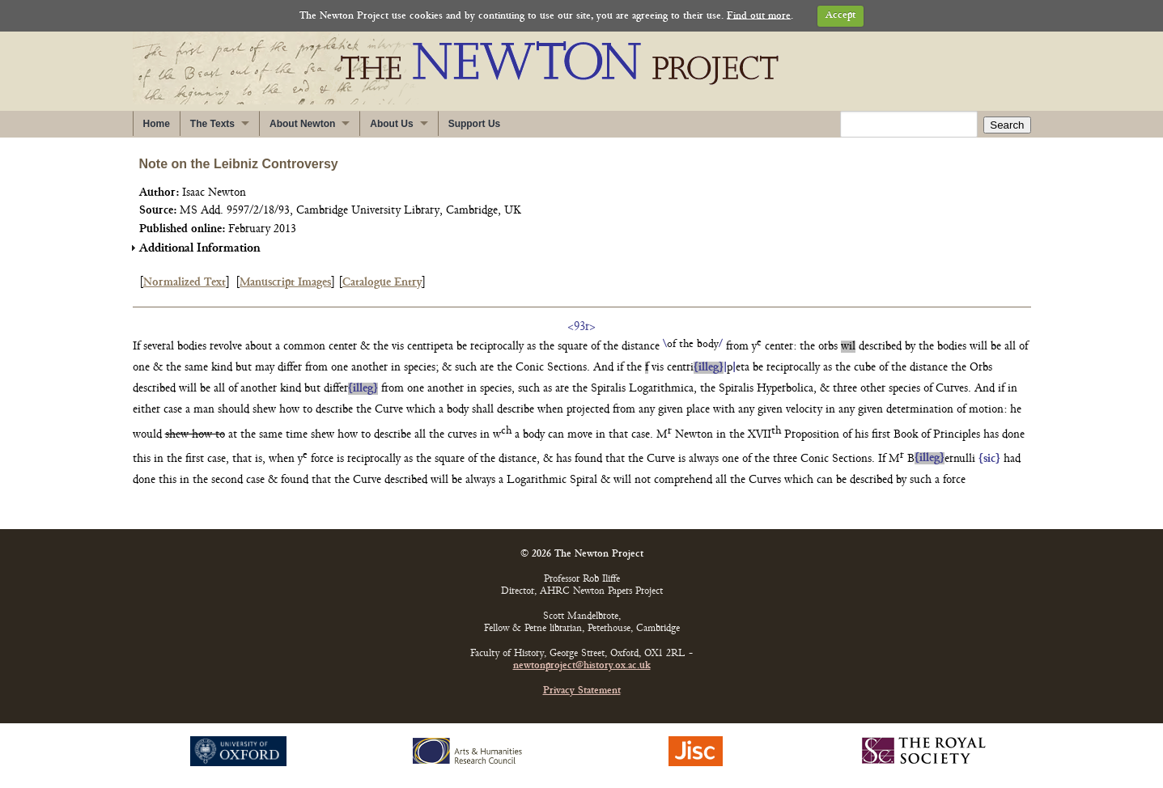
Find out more (759, 16)
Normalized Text (184, 283)
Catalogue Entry (382, 283)
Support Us (474, 123)
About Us (391, 123)
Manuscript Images (285, 283)
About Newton (302, 123)
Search (1007, 125)
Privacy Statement (582, 691)
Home (156, 123)
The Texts (212, 123)
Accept (840, 16)
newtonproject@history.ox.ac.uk (582, 666)
